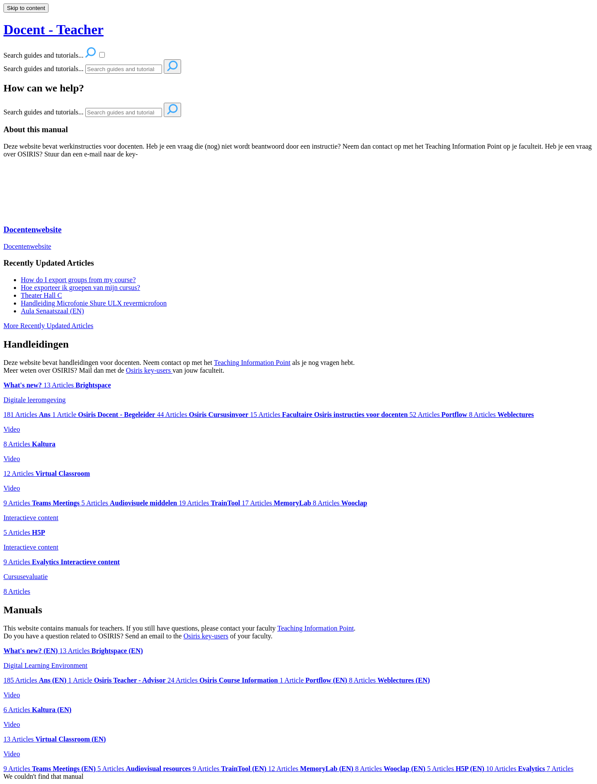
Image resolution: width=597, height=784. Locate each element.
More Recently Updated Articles (48, 325)
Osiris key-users (149, 370)
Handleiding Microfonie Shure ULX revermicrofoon (94, 303)
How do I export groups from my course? (78, 279)
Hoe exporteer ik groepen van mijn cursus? (80, 287)
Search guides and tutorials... (43, 68)
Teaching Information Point (252, 362)
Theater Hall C (41, 295)
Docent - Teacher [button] (53, 29)
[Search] (123, 69)
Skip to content (26, 8)
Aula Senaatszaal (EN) (52, 311)
